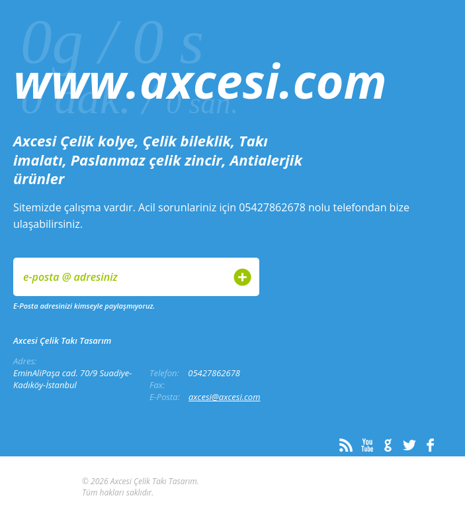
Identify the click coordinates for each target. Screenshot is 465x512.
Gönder (242, 277)
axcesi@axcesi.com (225, 397)
